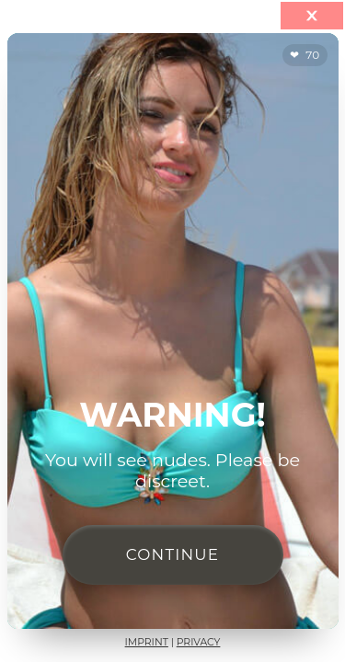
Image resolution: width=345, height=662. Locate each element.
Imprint (146, 642)
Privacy (199, 642)
